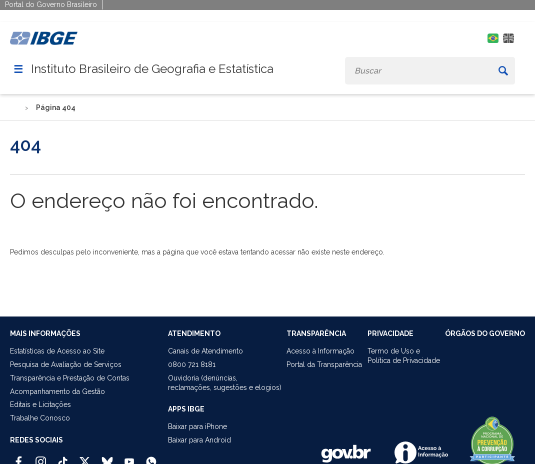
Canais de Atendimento (205, 351)
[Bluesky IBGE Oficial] (107, 458)
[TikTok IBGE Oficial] (63, 458)
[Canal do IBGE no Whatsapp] (151, 458)
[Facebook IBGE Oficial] (19, 458)
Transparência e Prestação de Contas (70, 378)
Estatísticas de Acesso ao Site (57, 351)
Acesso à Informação (320, 351)
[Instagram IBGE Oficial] (41, 458)
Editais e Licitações (40, 404)
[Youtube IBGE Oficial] (129, 458)
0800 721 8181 (192, 364)
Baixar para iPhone (197, 426)
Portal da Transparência (324, 364)
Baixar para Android (199, 440)
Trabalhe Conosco (40, 418)
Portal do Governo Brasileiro (51, 4)
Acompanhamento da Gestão (57, 392)
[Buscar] (503, 70)
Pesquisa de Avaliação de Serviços (66, 364)
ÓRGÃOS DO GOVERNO (485, 334)
